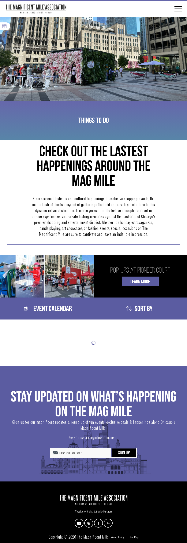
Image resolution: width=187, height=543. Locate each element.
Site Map (134, 537)
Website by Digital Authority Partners (93, 511)
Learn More (140, 282)
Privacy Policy (117, 537)
